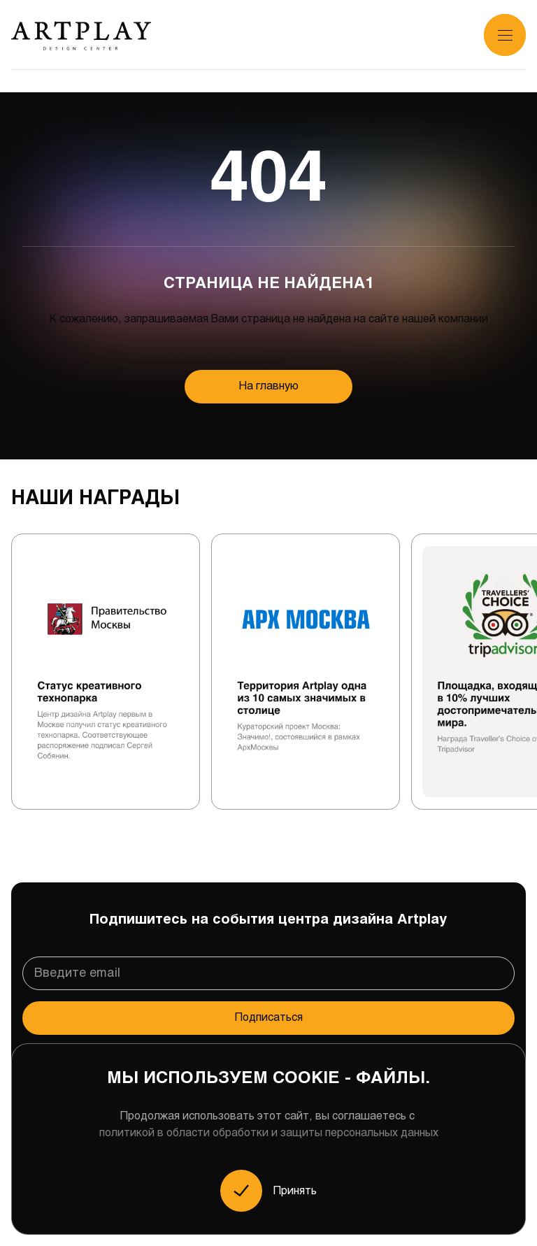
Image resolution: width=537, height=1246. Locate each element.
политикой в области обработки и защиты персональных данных (268, 1133)
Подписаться (269, 1017)
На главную (269, 386)
